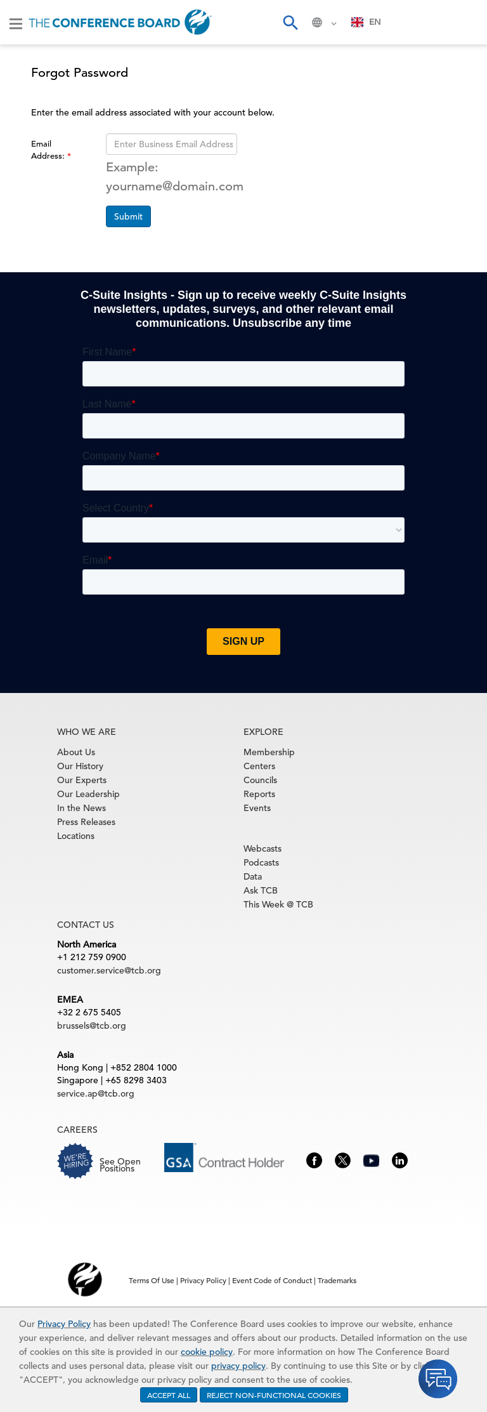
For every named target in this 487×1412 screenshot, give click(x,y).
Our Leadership (88, 794)
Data (253, 876)
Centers (259, 766)
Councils (260, 780)
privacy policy (238, 1365)
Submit (128, 216)
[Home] (120, 22)
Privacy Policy (64, 1324)
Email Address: (49, 149)
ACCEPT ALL (168, 1395)
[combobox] (366, 22)
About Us (76, 752)
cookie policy (207, 1351)
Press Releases (86, 822)
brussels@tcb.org (91, 1025)
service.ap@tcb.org (95, 1093)
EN (366, 22)
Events (257, 808)
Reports (259, 794)
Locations (75, 835)
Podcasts (261, 862)
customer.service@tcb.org (109, 970)
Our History (80, 766)
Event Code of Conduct (272, 1280)
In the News (81, 808)
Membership (269, 752)
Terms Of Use (151, 1280)
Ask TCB (261, 890)
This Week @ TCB (278, 904)
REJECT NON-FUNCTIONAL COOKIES (274, 1395)
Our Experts (82, 780)
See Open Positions (120, 1165)
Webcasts (263, 848)
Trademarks (337, 1280)
